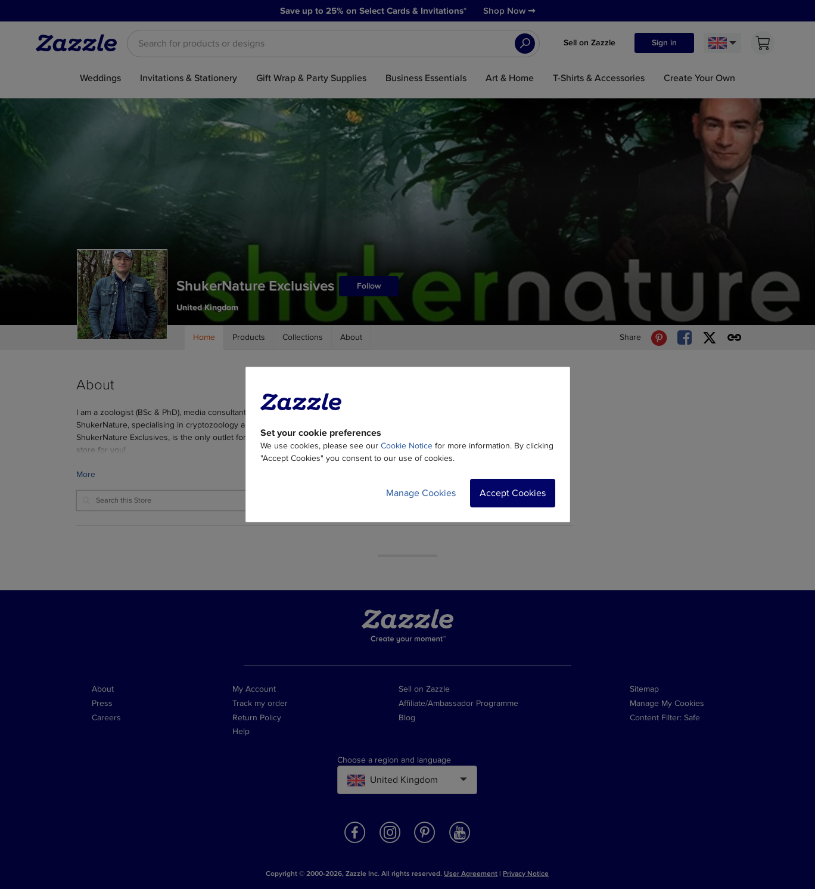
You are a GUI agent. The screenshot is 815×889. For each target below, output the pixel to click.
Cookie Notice (407, 446)
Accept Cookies (513, 493)
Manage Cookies (421, 493)
